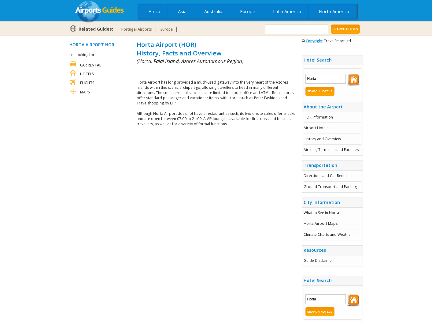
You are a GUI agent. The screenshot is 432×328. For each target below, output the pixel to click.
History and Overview (322, 138)
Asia (182, 11)
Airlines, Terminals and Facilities (331, 149)
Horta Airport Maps (321, 223)
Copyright (314, 40)
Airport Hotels (316, 127)
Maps (85, 92)
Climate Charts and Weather (328, 234)
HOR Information (318, 117)
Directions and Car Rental (326, 175)
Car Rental (90, 65)
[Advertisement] (208, 72)
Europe (247, 11)
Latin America (287, 11)
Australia (213, 11)
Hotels (87, 74)
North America (334, 11)
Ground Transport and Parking (330, 186)
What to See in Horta (321, 212)
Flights (87, 82)
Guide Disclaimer (318, 260)
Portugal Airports (136, 29)
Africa (154, 11)
